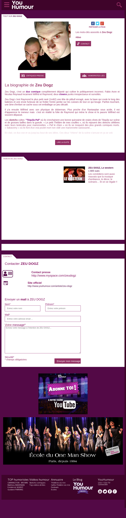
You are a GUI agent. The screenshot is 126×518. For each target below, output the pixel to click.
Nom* (7, 304)
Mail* (7, 314)
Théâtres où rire (58, 482)
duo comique (33, 91)
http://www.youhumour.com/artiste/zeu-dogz (50, 286)
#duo (78, 37)
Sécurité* (9, 357)
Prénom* (49, 304)
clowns (63, 94)
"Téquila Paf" (32, 120)
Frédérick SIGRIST (15, 487)
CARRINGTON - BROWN (18, 482)
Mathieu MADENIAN (16, 485)
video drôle (23, 5)
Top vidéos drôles (37, 485)
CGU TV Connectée (104, 483)
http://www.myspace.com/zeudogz (54, 275)
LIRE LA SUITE (63, 142)
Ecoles (54, 489)
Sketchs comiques (37, 482)
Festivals (54, 487)
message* (19, 324)
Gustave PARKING (15, 489)
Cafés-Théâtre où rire (60, 485)
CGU (100, 482)
